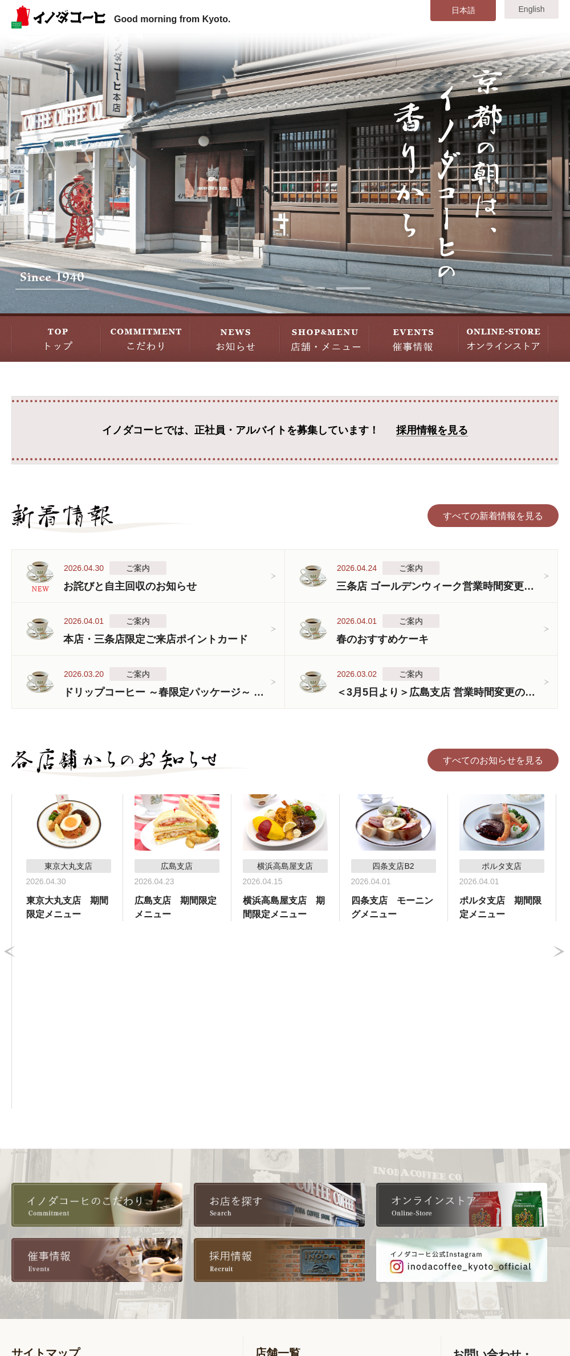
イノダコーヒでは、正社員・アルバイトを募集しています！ (285, 430)
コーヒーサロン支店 (304, 1242)
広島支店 (383, 1242)
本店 (272, 1192)
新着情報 (38, 1225)
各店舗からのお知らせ (65, 1242)
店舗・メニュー (52, 1258)
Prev (10, 858)
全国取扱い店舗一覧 (190, 1225)
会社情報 (167, 1192)
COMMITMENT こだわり (145, 337)
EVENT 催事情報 (414, 337)
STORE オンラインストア (503, 337)
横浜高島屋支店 (397, 1225)
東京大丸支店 (392, 1209)
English (532, 9)
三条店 (277, 1209)
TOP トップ (56, 337)
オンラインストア (185, 1258)
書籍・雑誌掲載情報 (190, 1242)
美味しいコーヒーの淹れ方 (74, 1209)
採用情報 (167, 1209)
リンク (163, 1275)
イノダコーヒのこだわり (70, 1192)
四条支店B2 (287, 1225)
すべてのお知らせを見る (493, 760)
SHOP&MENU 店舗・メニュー (324, 337)
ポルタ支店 (286, 1258)
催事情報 (38, 1275)
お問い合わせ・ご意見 (498, 1258)
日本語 (463, 10)
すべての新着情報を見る (493, 516)
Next (558, 858)
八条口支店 (388, 1192)
